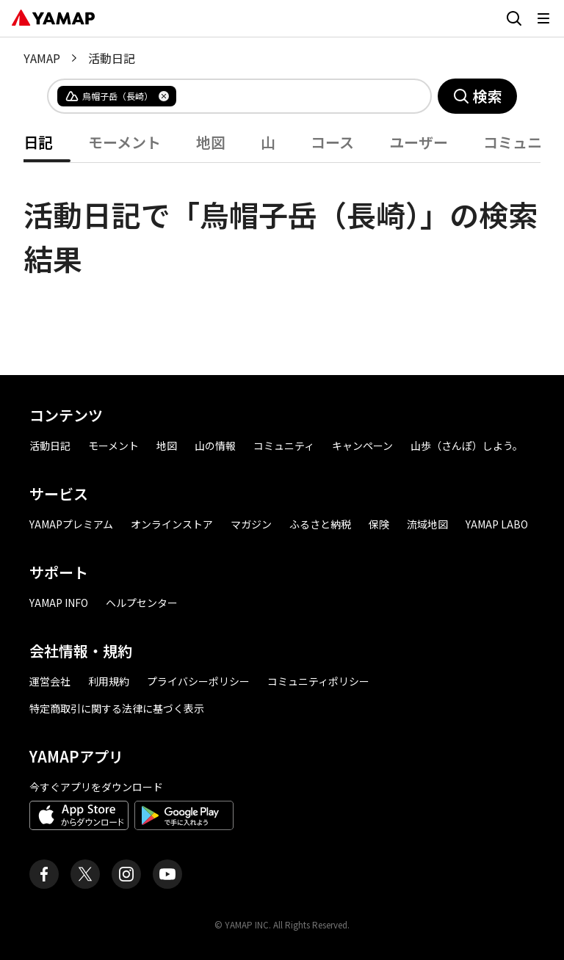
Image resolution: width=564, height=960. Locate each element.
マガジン (251, 524)
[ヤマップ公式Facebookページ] (44, 874)
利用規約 (108, 681)
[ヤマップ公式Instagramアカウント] (126, 874)
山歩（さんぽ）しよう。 (467, 445)
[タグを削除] (164, 96)
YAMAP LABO (497, 524)
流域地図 (427, 524)
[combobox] (291, 96)
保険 (379, 524)
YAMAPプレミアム (71, 524)
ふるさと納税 (320, 524)
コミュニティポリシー (318, 681)
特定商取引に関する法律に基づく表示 (116, 708)
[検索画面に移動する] (514, 18)
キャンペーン (362, 445)
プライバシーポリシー (198, 681)
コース (332, 142)
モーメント (124, 142)
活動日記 (49, 445)
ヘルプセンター (142, 602)
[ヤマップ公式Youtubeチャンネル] (167, 874)
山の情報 (215, 445)
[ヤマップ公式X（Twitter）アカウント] (85, 874)
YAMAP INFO (58, 602)
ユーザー (418, 142)
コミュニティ (283, 445)
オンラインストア (172, 524)
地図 (210, 142)
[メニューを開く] (543, 18)
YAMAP (42, 58)
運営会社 (49, 681)
